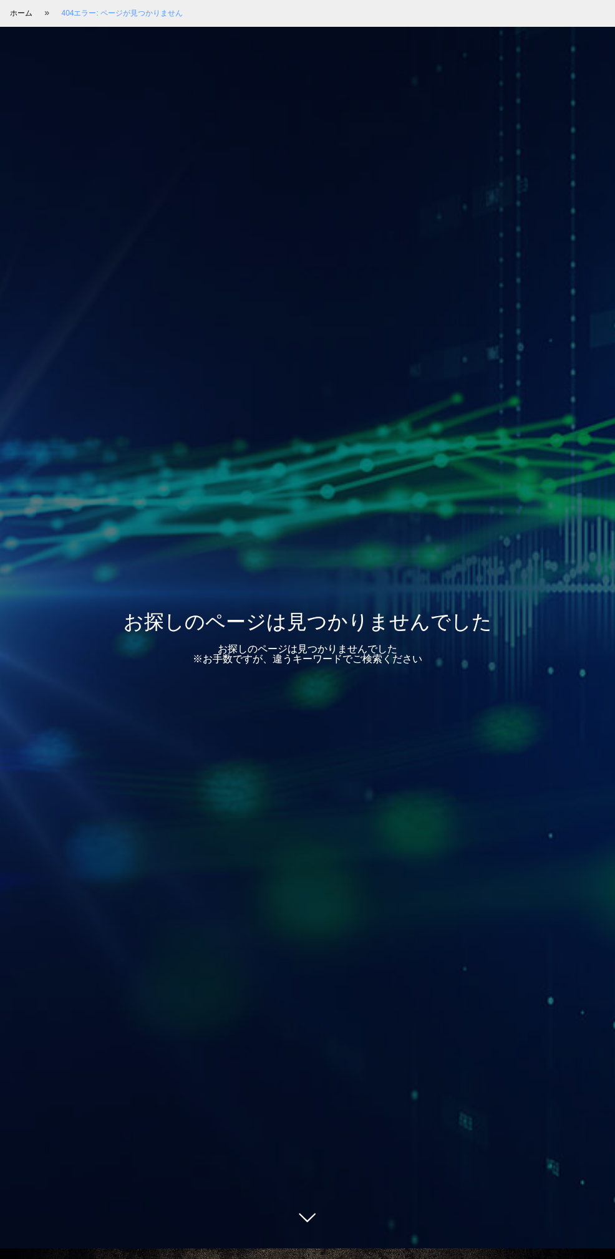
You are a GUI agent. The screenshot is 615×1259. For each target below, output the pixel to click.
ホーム (21, 13)
